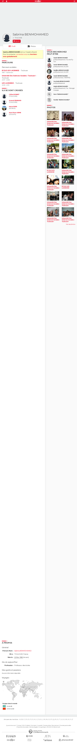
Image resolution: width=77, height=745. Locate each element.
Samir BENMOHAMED (60, 65)
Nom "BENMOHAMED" (60, 94)
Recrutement (55, 725)
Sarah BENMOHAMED (60, 58)
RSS (23, 725)
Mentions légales (33, 727)
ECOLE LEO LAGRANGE (10, 70)
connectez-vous (21, 54)
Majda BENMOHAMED (60, 86)
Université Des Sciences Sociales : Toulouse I (19, 76)
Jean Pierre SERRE (15, 112)
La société (40, 725)
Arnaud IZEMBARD (15, 100)
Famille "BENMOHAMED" (61, 100)
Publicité (28, 725)
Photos (33, 46)
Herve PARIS (13, 106)
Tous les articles (47, 725)
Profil (13, 46)
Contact (19, 725)
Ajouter (17, 41)
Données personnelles (65, 725)
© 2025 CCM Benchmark (53, 727)
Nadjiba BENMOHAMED (61, 70)
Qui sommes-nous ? (11, 725)
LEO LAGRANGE (8, 83)
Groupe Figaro (42, 727)
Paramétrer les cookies (22, 727)
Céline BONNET (14, 94)
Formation (33, 725)
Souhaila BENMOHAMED (61, 81)
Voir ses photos (70, 224)
